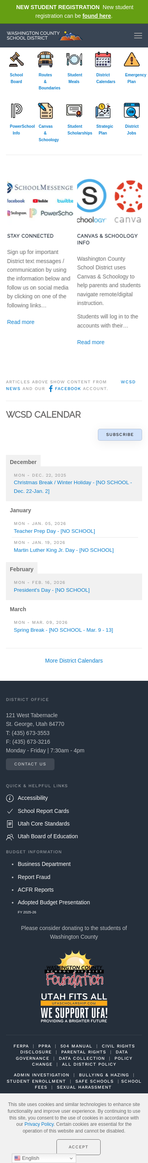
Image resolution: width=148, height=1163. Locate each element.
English (26, 1158)
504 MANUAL (76, 1046)
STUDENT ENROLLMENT (36, 1081)
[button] (138, 35)
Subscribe (120, 434)
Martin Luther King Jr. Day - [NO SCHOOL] (64, 550)
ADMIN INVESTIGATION (41, 1075)
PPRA (44, 1046)
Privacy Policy (39, 1124)
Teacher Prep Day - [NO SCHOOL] (54, 531)
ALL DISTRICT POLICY (89, 1064)
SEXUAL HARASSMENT (84, 1087)
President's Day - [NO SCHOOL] (52, 590)
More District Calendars (74, 660)
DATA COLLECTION (82, 1058)
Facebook (64, 388)
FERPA (21, 1046)
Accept (78, 1147)
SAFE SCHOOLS (94, 1081)
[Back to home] (46, 35)
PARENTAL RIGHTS (83, 1052)
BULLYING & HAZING (104, 1075)
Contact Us (30, 764)
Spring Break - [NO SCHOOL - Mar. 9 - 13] (63, 630)
